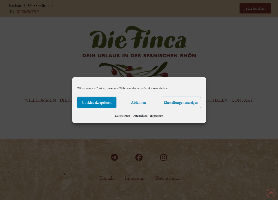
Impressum (156, 115)
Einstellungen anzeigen (181, 102)
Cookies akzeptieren (97, 102)
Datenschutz (122, 115)
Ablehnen (138, 102)
